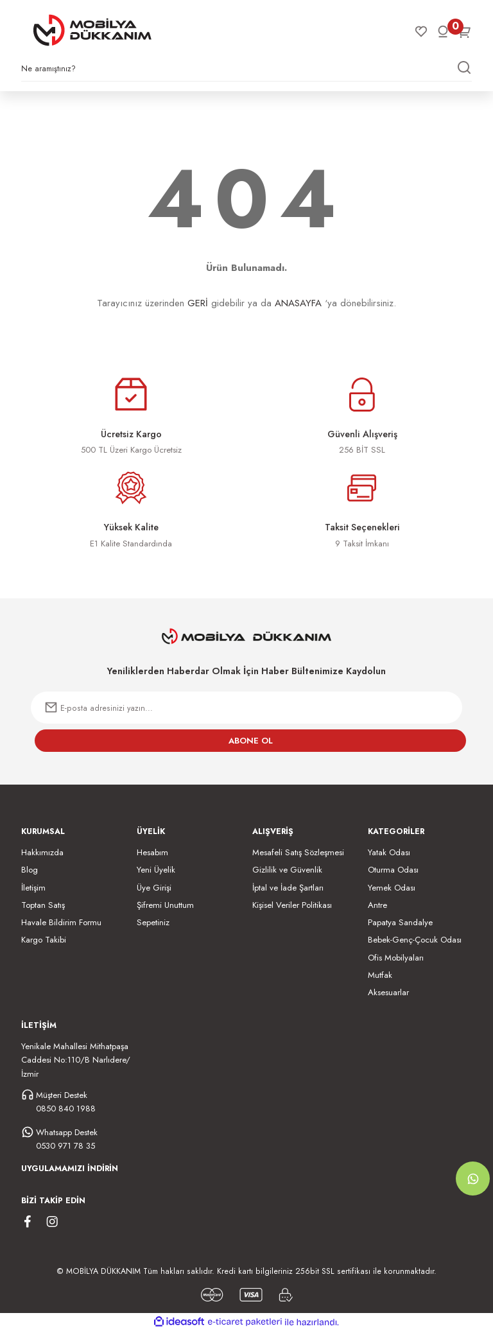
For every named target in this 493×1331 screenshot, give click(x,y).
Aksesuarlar (388, 992)
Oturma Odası (393, 870)
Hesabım (152, 852)
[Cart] (465, 31)
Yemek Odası (391, 888)
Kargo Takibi (43, 940)
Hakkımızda (42, 852)
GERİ (197, 303)
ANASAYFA (298, 303)
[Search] (246, 72)
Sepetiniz (153, 922)
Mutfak (380, 975)
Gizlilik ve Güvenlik (287, 870)
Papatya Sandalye (400, 922)
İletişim (33, 888)
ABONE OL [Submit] (251, 741)
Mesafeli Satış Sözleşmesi (298, 852)
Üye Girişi (154, 888)
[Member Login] (443, 31)
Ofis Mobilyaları (396, 958)
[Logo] (92, 30)
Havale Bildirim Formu (61, 922)
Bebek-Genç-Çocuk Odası (415, 940)
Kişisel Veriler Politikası (292, 905)
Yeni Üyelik (156, 870)
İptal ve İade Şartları (288, 888)
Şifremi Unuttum (165, 905)
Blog (29, 870)
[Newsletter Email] (246, 708)
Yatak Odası (389, 852)
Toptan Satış (43, 905)
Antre (377, 905)
